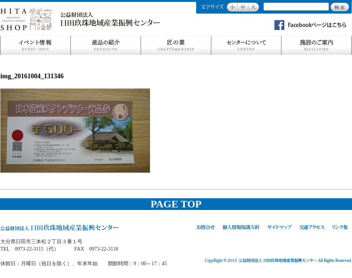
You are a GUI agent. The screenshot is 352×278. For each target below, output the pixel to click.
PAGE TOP (175, 204)
